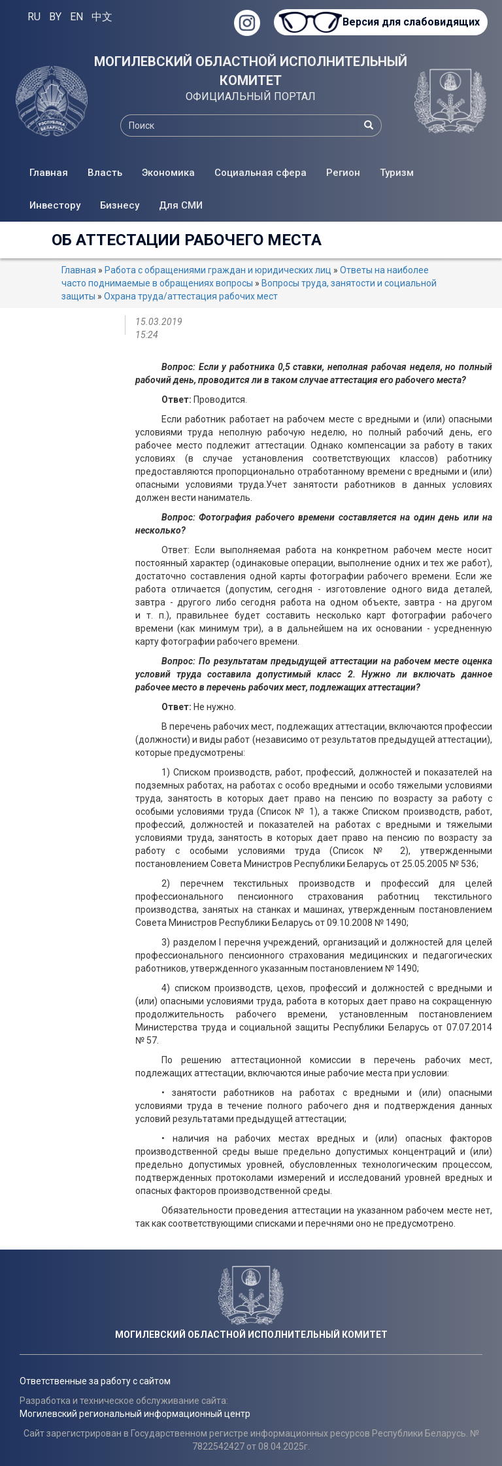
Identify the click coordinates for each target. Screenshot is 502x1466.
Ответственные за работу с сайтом (95, 1381)
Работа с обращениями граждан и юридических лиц (218, 270)
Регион (343, 173)
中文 (102, 16)
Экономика (168, 173)
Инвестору (54, 205)
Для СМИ (181, 205)
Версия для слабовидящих (410, 22)
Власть (105, 173)
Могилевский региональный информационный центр (135, 1413)
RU (34, 16)
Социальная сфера (260, 173)
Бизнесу (119, 205)
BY (55, 16)
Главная (48, 173)
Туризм (397, 173)
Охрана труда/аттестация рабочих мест (191, 296)
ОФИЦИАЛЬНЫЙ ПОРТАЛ (251, 96)
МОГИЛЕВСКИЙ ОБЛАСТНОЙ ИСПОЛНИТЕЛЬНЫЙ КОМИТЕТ (250, 71)
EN (76, 16)
